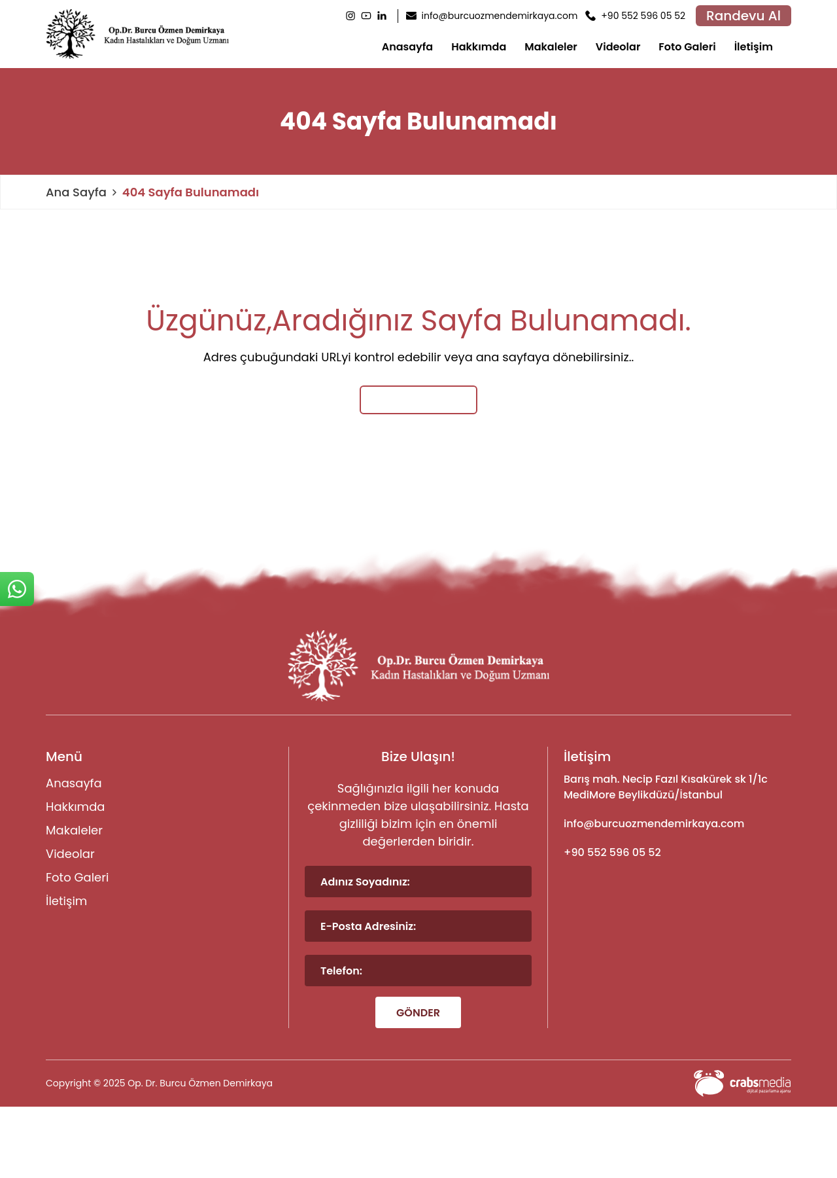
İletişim (753, 46)
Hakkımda (478, 46)
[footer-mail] (677, 824)
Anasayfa (408, 46)
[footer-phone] (677, 853)
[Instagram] (350, 15)
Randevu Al (743, 16)
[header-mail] (492, 16)
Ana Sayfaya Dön (418, 399)
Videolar (618, 46)
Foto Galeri (686, 46)
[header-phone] (635, 16)
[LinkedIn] (382, 15)
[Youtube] (366, 15)
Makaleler (550, 46)
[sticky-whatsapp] (17, 589)
